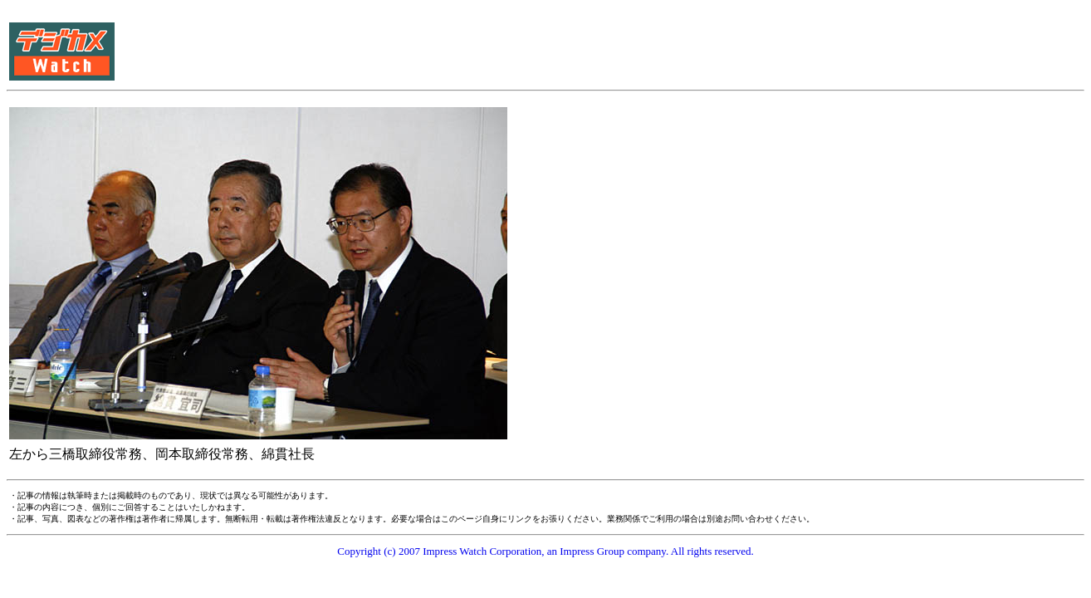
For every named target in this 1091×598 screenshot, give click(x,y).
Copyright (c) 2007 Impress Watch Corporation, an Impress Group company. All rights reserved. (545, 551)
